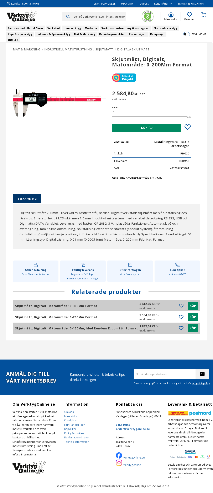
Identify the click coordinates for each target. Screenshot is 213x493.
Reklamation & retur (76, 437)
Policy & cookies (74, 433)
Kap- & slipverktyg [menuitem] (20, 34)
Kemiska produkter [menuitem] (112, 34)
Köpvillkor (70, 429)
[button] (189, 16)
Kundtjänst (71, 420)
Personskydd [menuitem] (137, 34)
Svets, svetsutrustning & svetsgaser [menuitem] (125, 28)
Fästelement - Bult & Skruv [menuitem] (25, 28)
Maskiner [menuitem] (91, 28)
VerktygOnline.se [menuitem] (104, 3)
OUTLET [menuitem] (13, 40)
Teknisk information (76, 442)
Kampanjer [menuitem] (157, 34)
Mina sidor (70, 416)
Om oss (69, 412)
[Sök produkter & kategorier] (100, 16)
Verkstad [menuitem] (53, 28)
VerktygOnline (132, 465)
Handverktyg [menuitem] (72, 28)
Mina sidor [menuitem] (127, 3)
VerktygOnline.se (134, 457)
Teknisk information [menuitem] (191, 3)
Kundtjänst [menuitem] (161, 3)
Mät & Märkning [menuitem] (84, 34)
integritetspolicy (201, 383)
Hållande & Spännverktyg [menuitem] (53, 34)
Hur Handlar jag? (74, 425)
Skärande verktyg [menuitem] (165, 28)
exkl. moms (199, 34)
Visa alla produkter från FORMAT (138, 178)
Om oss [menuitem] (144, 3)
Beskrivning (27, 199)
